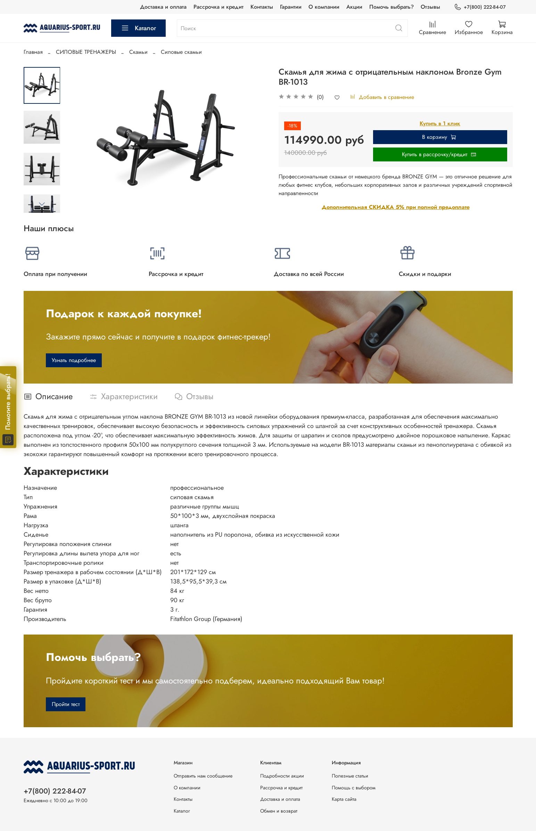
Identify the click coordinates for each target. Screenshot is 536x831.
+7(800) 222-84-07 (479, 7)
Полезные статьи (350, 775)
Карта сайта (344, 799)
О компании (323, 7)
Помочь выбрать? (391, 7)
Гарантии (291, 7)
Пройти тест (66, 704)
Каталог (138, 28)
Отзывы (430, 7)
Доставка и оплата (163, 7)
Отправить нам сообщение (203, 775)
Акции (354, 7)
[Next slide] (41, 203)
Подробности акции (282, 775)
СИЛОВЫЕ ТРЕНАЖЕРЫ (86, 52)
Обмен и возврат (278, 810)
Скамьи (138, 52)
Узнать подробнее (74, 360)
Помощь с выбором (354, 787)
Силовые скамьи (181, 52)
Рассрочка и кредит (218, 7)
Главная (33, 52)
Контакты (261, 7)
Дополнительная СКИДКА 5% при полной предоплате (396, 207)
